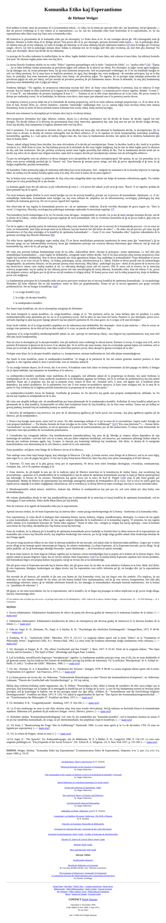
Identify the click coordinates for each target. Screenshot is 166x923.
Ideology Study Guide (83, 844)
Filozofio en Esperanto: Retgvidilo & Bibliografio (83, 824)
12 (114, 424)
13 (122, 477)
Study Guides (91, 889)
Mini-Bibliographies (75, 889)
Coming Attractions (93, 886)
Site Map (68, 886)
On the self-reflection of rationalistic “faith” (83, 787)
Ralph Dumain (89, 899)
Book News (108, 886)
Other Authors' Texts (77, 891)
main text (11, 615)
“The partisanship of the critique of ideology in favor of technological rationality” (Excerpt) (83, 774)
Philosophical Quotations (98, 891)
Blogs (67, 894)
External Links (94, 894)
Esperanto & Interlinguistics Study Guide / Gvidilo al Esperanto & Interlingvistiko (83, 834)
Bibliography (59, 889)
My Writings (62, 891)
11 (37, 292)
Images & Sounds (79, 894)
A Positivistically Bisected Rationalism (82, 803)
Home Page (58, 886)
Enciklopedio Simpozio (83, 860)
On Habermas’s (76, 761)
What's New (78, 886)
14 (92, 556)
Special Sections (105, 889)
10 (55, 286)
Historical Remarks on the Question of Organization (83, 767)
